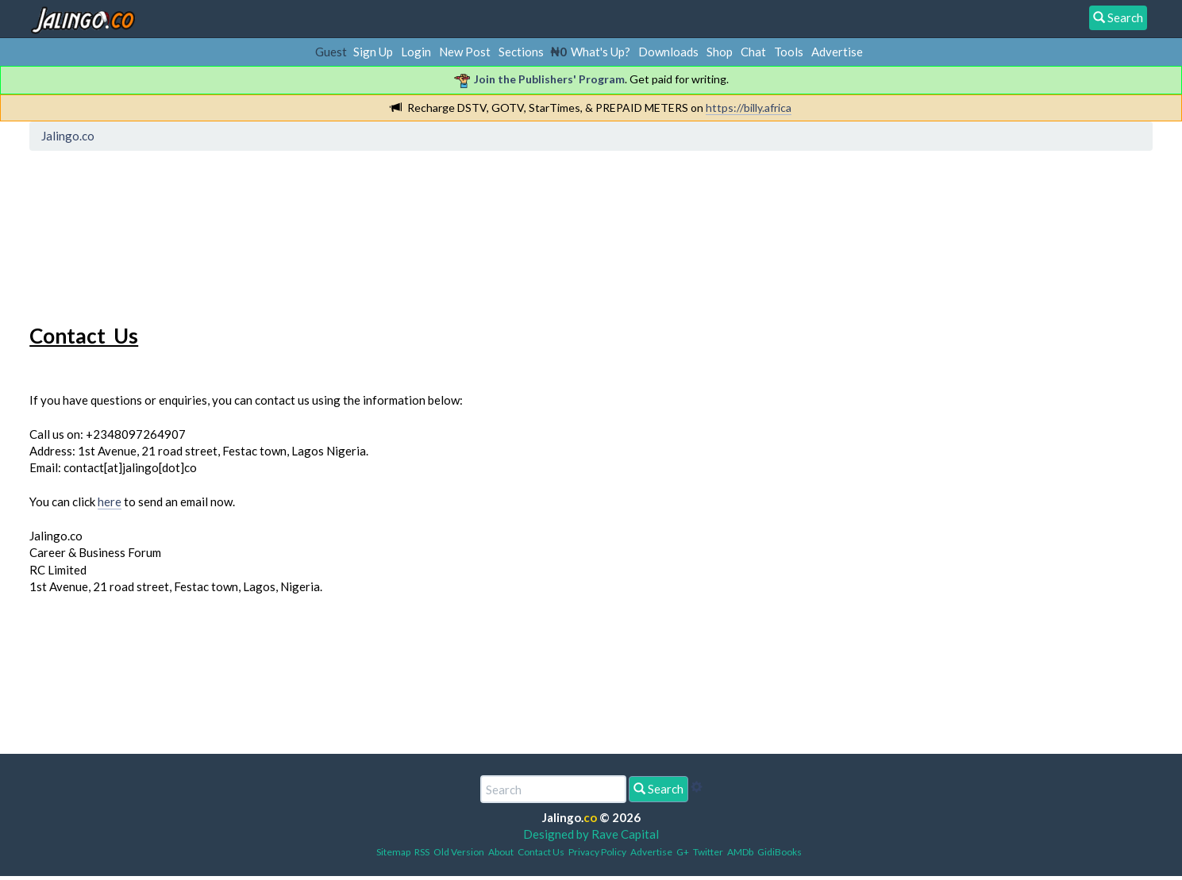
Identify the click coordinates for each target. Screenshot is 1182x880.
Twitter (708, 852)
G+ (682, 852)
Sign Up (373, 51)
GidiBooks (779, 852)
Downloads (668, 51)
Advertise (837, 51)
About (501, 852)
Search (658, 789)
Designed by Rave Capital (591, 834)
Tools (788, 51)
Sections (521, 51)
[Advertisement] (324, 226)
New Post (465, 51)
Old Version (458, 852)
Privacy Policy (597, 852)
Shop (720, 51)
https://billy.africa (748, 107)
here (109, 501)
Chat (753, 51)
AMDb (740, 852)
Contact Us (541, 852)
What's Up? (600, 51)
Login (416, 51)
